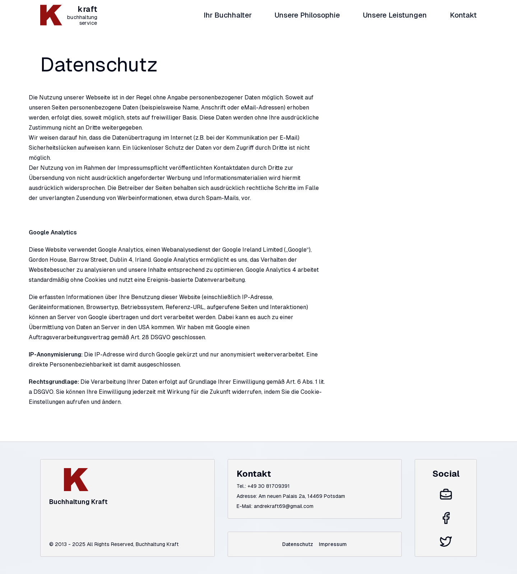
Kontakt (463, 15)
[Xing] (445, 494)
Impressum (333, 544)
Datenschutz (297, 544)
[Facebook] (445, 518)
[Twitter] (445, 541)
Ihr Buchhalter (228, 15)
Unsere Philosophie (307, 15)
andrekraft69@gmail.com (283, 506)
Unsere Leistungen (395, 15)
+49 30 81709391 (268, 486)
